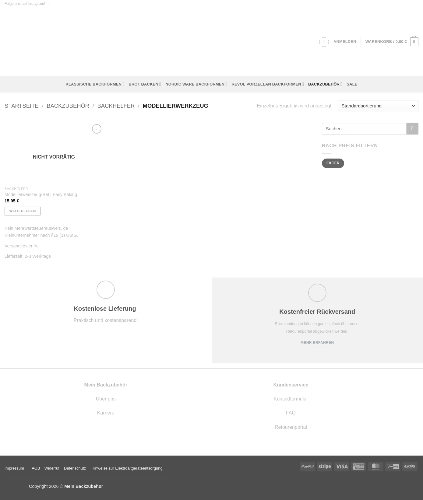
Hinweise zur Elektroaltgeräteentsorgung (127, 468)
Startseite (22, 106)
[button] (344, 42)
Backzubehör (325, 84)
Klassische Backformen (94, 84)
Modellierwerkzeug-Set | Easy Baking (41, 194)
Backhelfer (116, 106)
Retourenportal (291, 427)
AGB (36, 468)
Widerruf (51, 468)
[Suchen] (324, 42)
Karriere (106, 412)
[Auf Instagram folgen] (50, 4)
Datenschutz (75, 468)
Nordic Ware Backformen (196, 84)
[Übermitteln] (412, 129)
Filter (333, 163)
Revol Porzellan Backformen (268, 84)
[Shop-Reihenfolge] (378, 106)
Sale (352, 84)
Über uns (106, 398)
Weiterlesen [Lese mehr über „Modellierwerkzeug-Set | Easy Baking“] (22, 211)
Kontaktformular (290, 398)
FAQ (291, 412)
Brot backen (145, 84)
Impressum (14, 468)
